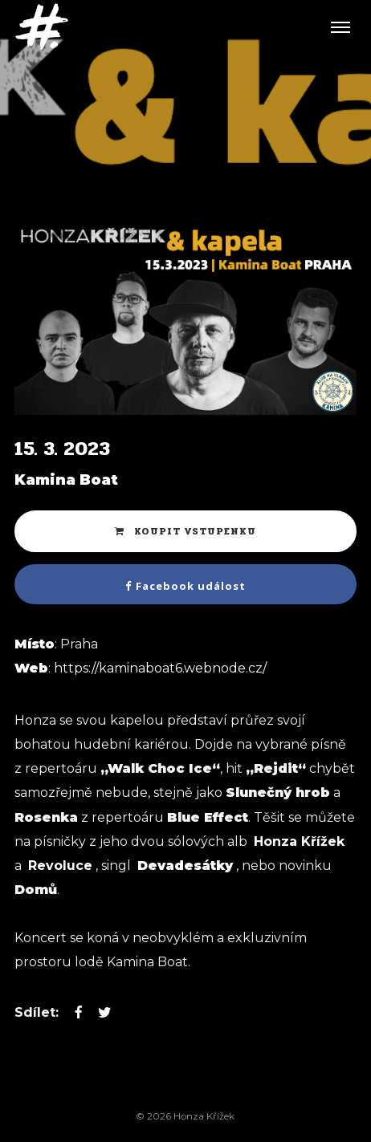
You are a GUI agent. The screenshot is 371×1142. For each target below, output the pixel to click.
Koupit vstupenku (185, 531)
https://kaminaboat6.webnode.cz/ (160, 668)
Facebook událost (185, 586)
